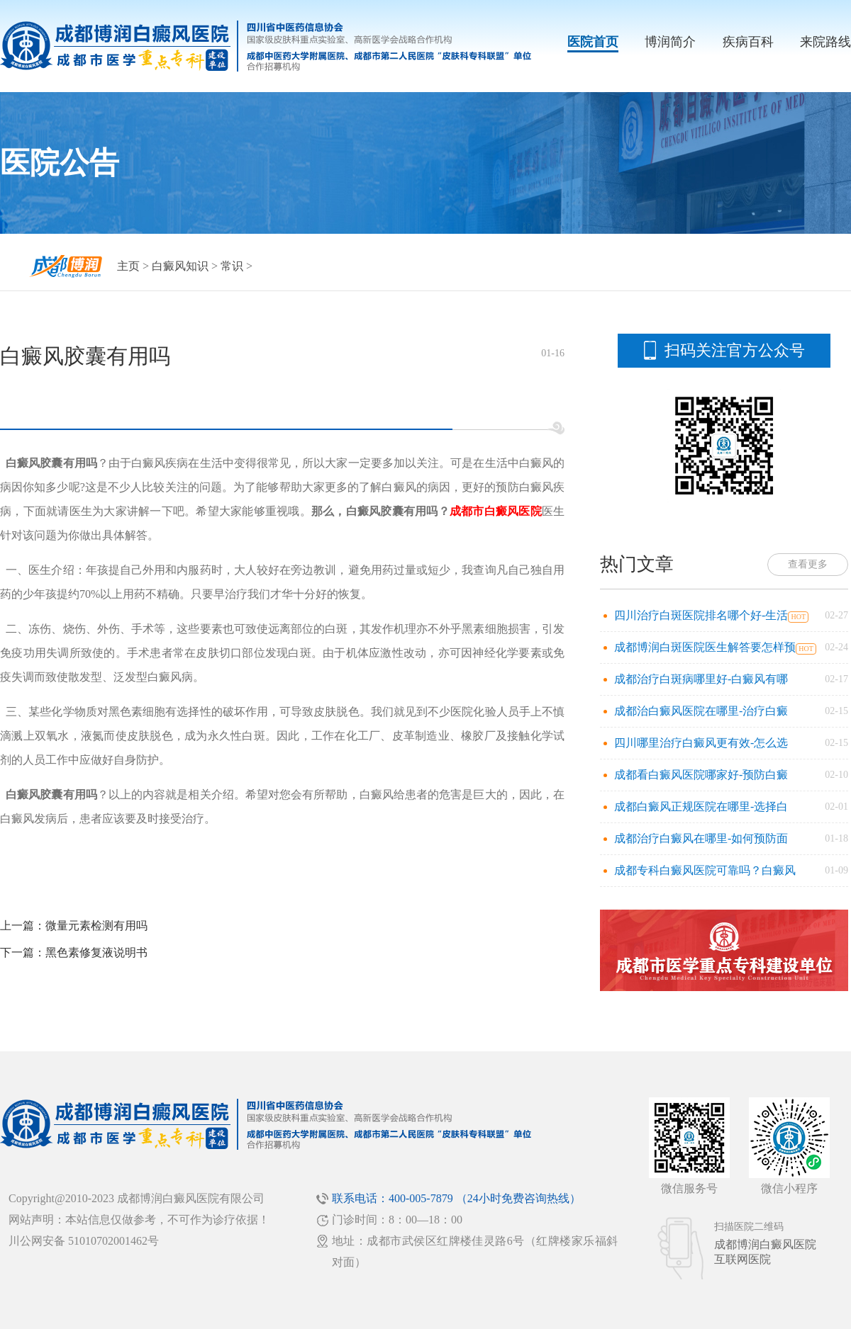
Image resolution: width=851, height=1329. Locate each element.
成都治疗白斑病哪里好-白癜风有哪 (701, 679)
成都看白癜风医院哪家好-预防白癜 (701, 775)
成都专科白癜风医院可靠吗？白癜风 (705, 870)
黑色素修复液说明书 (96, 952)
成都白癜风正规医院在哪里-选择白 (701, 807)
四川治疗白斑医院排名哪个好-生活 (701, 615)
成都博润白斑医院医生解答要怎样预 (705, 647)
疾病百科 (748, 42)
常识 (232, 266)
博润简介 (670, 42)
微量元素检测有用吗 (96, 926)
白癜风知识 (180, 266)
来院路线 (825, 42)
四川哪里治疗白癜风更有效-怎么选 (701, 743)
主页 (128, 266)
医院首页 (592, 42)
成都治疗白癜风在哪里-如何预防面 (701, 838)
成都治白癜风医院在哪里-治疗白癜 (701, 711)
